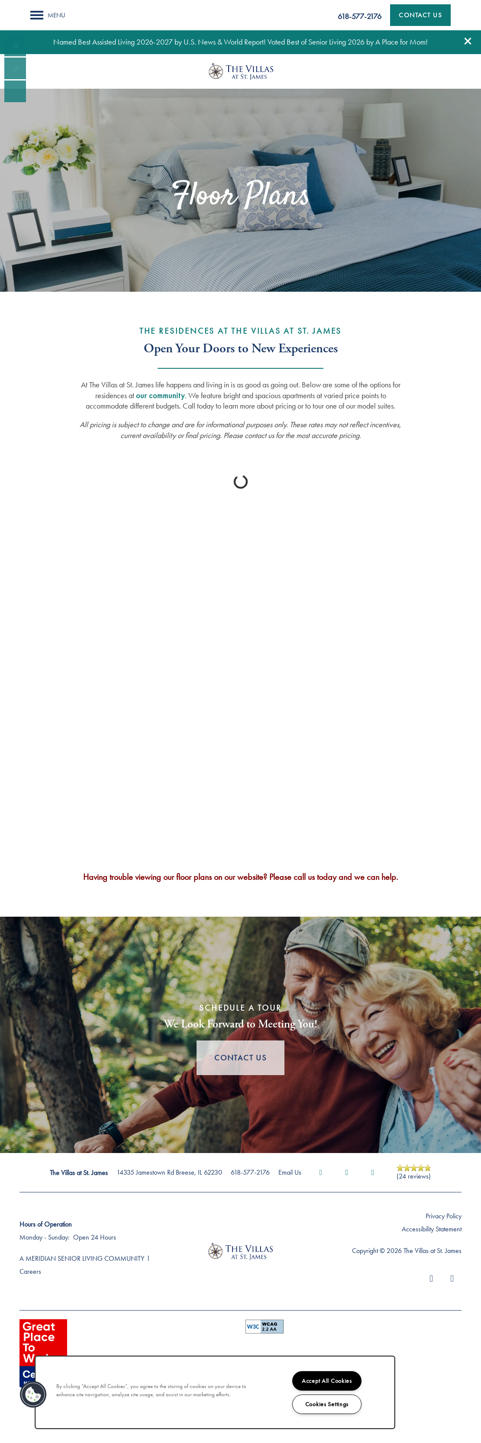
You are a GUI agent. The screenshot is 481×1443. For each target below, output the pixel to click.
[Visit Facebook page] (321, 1172)
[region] (215, 1392)
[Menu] (47, 15)
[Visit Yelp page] (347, 1172)
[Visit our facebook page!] (15, 91)
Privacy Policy (444, 1216)
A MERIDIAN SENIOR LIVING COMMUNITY (81, 1258)
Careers (30, 1271)
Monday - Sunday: (44, 1237)
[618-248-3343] (15, 45)
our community (160, 395)
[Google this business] (373, 1172)
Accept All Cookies (327, 1381)
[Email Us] (15, 68)
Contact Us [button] (240, 1058)
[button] (468, 41)
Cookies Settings (327, 1404)
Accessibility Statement (432, 1229)
